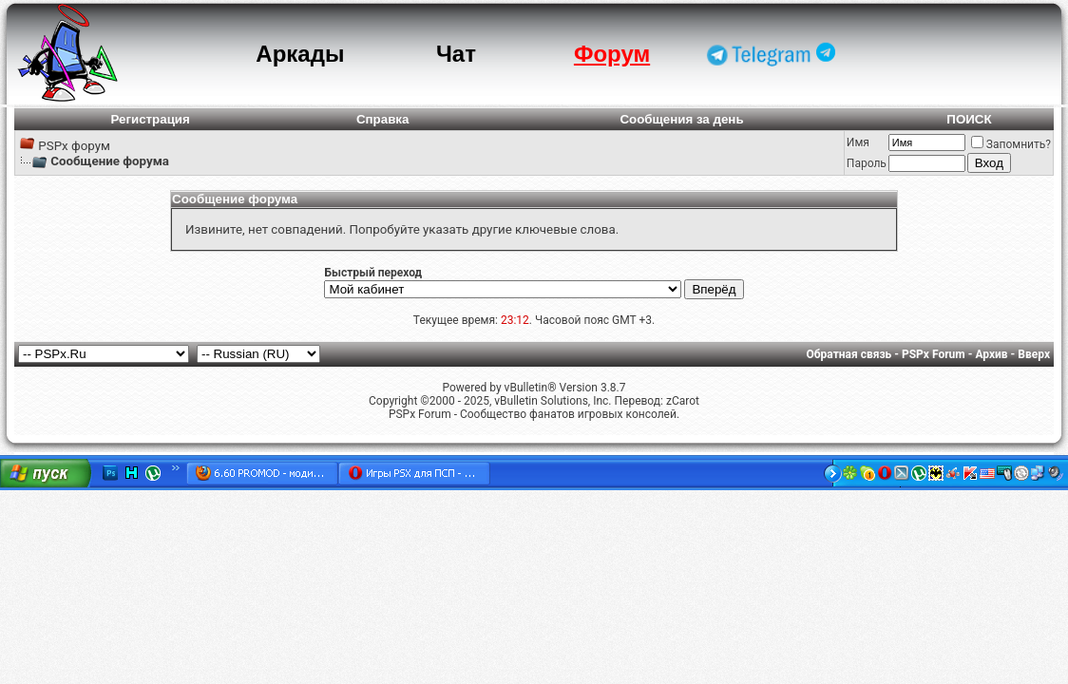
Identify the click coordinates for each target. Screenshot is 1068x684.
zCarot (682, 401)
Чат (456, 53)
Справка (383, 119)
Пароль (867, 163)
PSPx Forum (933, 354)
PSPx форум (74, 146)
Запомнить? (1011, 144)
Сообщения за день (681, 119)
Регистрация (149, 119)
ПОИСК (968, 119)
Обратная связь (849, 354)
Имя (858, 142)
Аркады (300, 53)
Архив (991, 354)
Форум (612, 53)
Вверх (1034, 354)
